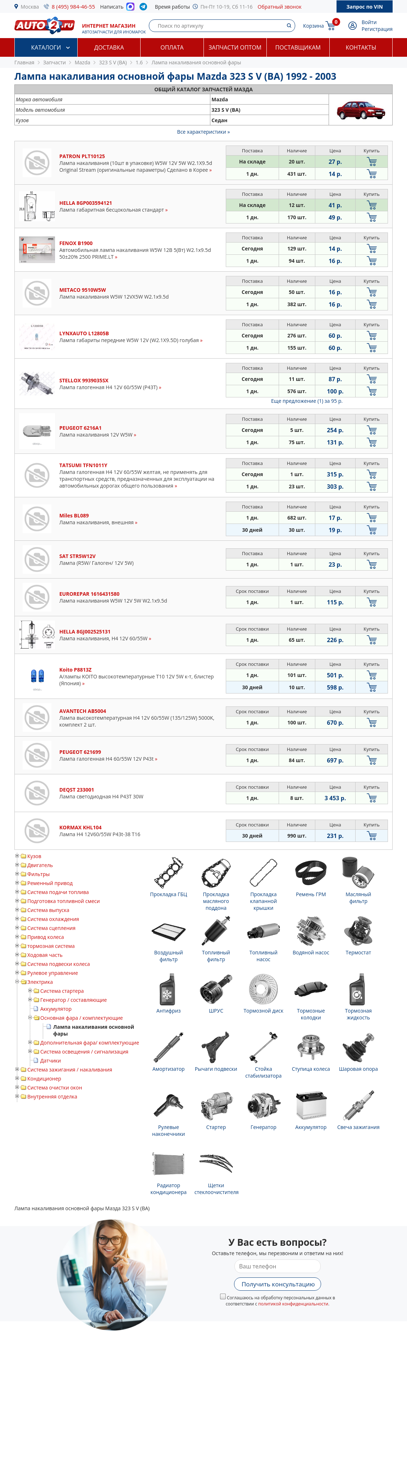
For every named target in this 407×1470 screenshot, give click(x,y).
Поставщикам (298, 47)
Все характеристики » (203, 131)
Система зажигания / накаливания (69, 1069)
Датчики (50, 1060)
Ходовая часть (45, 954)
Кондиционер (44, 1078)
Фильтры (38, 874)
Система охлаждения (53, 919)
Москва (30, 6)
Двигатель (40, 865)
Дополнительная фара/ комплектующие (89, 1042)
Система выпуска (48, 910)
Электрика (40, 981)
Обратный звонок (280, 6)
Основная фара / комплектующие (81, 1017)
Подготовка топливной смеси (63, 901)
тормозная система (51, 946)
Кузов (34, 856)
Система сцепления (51, 928)
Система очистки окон (54, 1087)
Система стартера (62, 990)
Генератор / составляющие (73, 999)
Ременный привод (50, 883)
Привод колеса (45, 937)
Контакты (361, 47)
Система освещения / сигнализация (84, 1051)
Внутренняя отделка (52, 1096)
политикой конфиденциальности (293, 1304)
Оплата (171, 47)
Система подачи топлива (58, 892)
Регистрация (377, 29)
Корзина (313, 25)
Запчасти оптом (235, 47)
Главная (24, 62)
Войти (369, 22)
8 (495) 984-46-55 (73, 6)
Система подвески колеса (58, 963)
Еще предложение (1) (307, 400)
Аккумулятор (56, 1008)
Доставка (109, 47)
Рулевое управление (52, 972)
